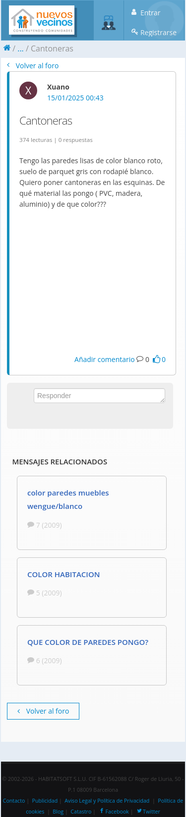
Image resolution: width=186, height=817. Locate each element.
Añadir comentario (104, 359)
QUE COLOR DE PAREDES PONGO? (87, 642)
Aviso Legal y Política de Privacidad (106, 800)
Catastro (80, 811)
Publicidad (45, 800)
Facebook (113, 811)
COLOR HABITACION (63, 574)
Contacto (14, 800)
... (20, 48)
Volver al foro (33, 65)
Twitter (148, 811)
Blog (58, 811)
